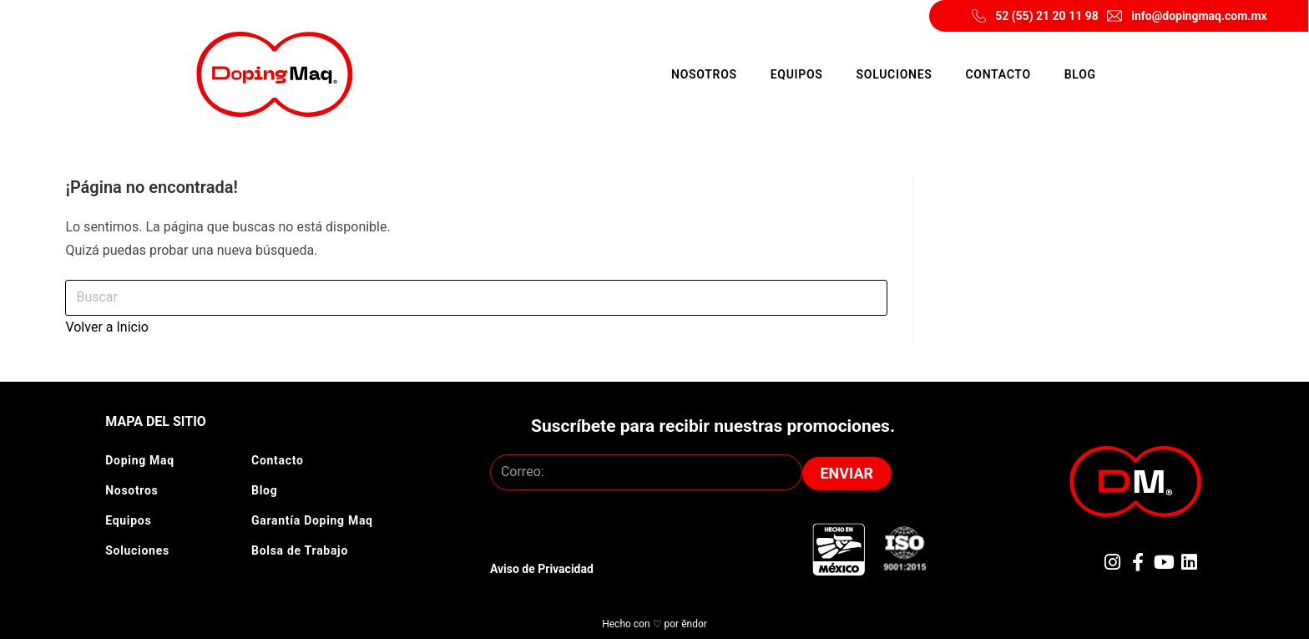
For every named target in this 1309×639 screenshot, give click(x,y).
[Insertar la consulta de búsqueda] (476, 298)
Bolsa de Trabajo (299, 550)
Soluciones (894, 74)
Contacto (997, 74)
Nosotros (704, 74)
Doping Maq (139, 460)
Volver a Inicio (107, 327)
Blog (1080, 74)
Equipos (797, 74)
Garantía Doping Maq (312, 520)
